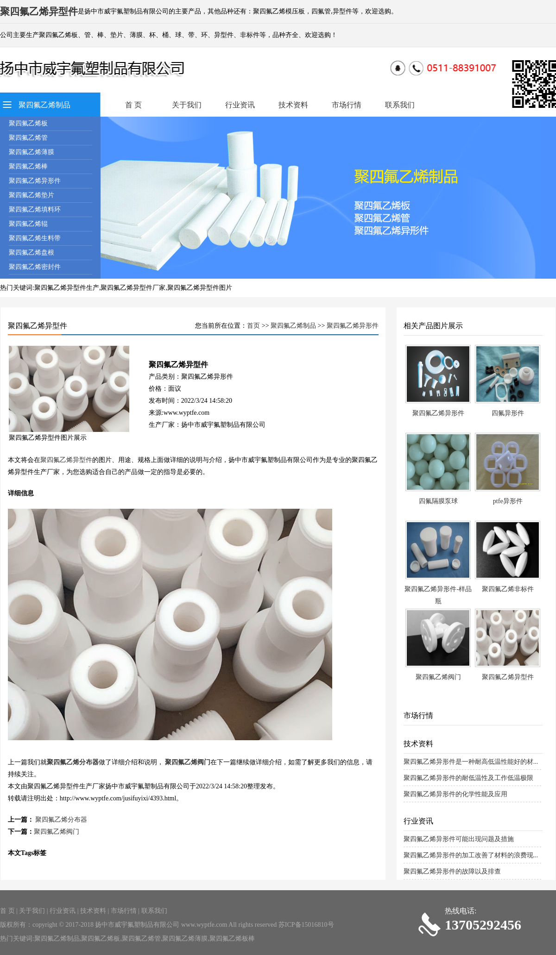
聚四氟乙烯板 (28, 123)
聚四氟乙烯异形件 (35, 180)
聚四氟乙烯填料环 (35, 209)
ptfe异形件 (508, 501)
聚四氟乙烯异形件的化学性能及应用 (455, 794)
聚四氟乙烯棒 (28, 166)
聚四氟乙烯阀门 (187, 762)
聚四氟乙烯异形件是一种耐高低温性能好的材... (471, 761)
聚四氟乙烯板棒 (232, 938)
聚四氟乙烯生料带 (35, 238)
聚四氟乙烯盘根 (31, 252)
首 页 (133, 105)
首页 (253, 325)
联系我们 (400, 105)
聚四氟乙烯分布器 (73, 762)
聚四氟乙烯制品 (44, 105)
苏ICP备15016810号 (306, 924)
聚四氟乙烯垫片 (31, 195)
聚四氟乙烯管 (28, 137)
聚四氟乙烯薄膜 (31, 152)
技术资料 (293, 105)
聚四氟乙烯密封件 (35, 266)
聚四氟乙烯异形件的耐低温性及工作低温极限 (468, 777)
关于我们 (187, 105)
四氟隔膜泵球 (438, 501)
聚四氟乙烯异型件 (66, 459)
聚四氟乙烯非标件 (508, 589)
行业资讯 (240, 105)
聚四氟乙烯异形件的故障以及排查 (452, 871)
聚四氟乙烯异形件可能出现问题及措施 (459, 839)
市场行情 (346, 105)
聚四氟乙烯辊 (28, 223)
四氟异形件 (508, 413)
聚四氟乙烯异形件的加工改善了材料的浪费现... (471, 855)
